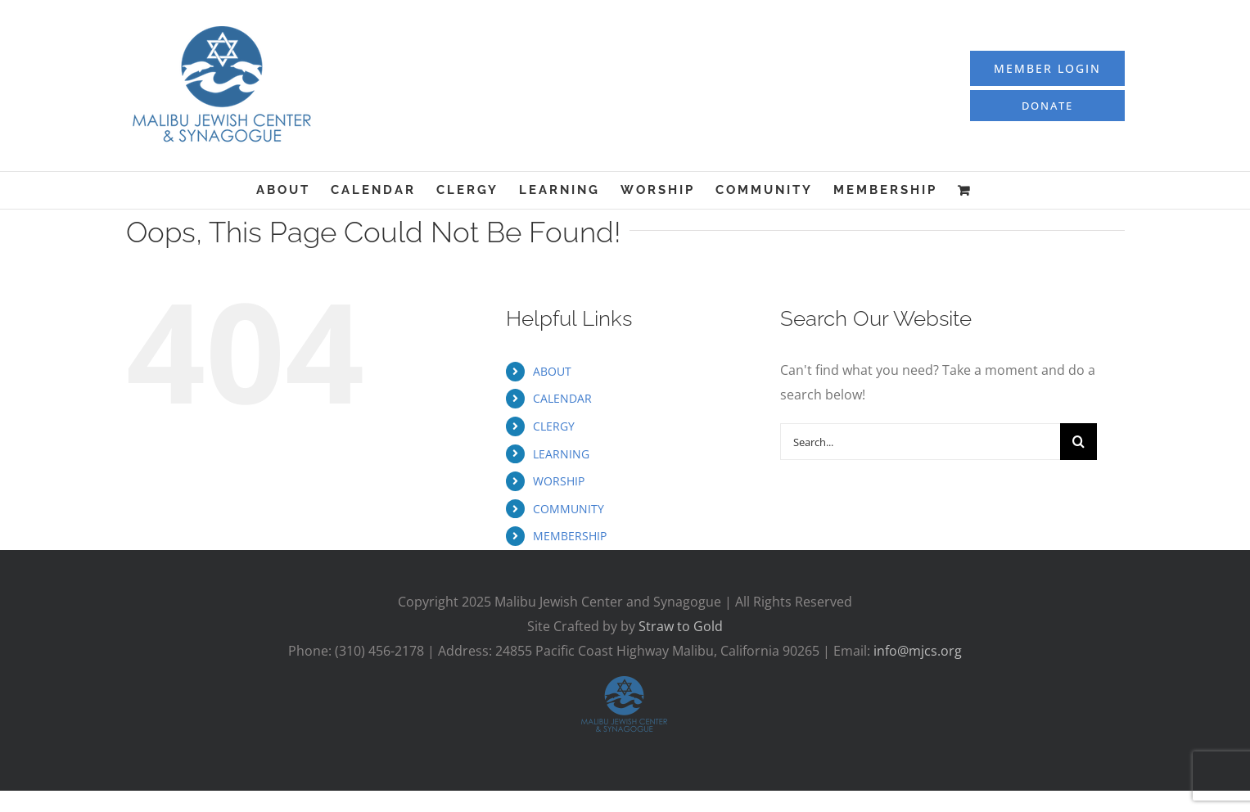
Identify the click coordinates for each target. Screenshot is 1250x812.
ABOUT (552, 371)
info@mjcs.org (917, 651)
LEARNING (561, 454)
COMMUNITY (568, 509)
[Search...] (920, 441)
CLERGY (554, 426)
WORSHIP (558, 481)
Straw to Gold (681, 626)
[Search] (1078, 441)
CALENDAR (562, 398)
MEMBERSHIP (570, 536)
